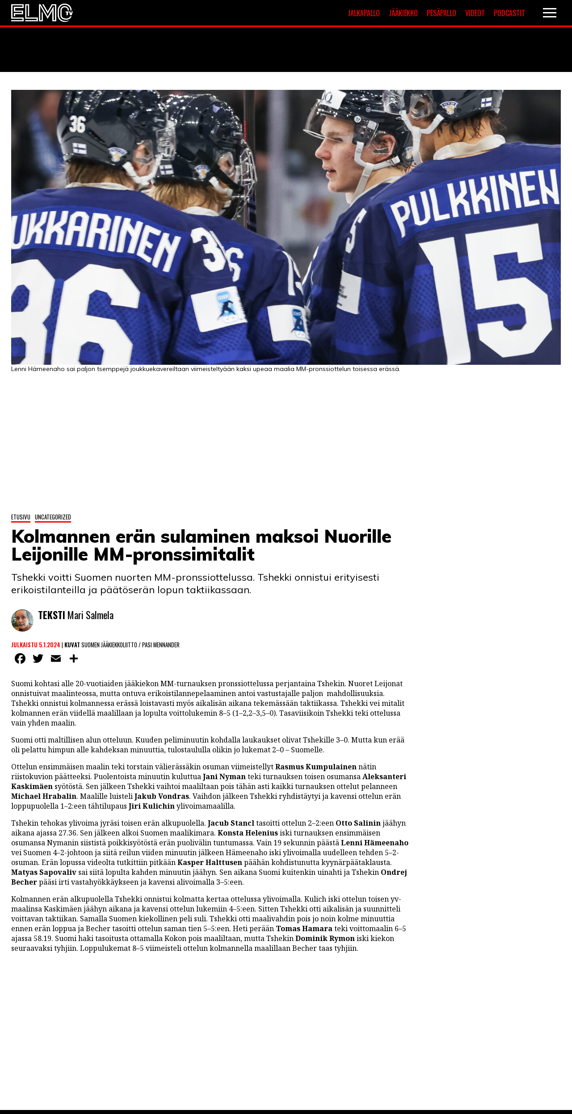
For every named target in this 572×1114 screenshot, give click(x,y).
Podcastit (509, 13)
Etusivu (20, 516)
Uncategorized (53, 516)
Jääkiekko (403, 13)
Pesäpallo (441, 13)
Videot (475, 13)
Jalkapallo (364, 13)
